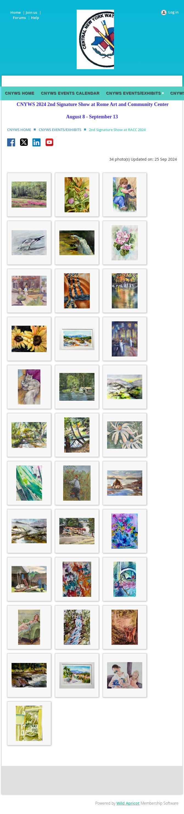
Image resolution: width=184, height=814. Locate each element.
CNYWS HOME (19, 129)
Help (35, 17)
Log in (173, 12)
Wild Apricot (128, 803)
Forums (19, 17)
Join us (31, 12)
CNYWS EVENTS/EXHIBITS (60, 129)
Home (15, 12)
